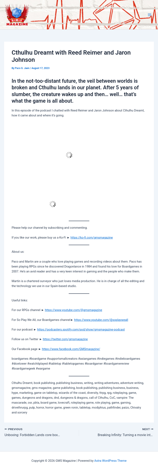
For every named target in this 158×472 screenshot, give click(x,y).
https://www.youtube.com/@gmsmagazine (73, 310)
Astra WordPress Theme (110, 461)
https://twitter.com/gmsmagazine (65, 339)
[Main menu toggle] (149, 14)
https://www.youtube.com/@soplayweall (101, 320)
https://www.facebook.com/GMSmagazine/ (71, 349)
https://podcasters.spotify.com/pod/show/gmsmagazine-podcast (81, 329)
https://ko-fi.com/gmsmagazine (92, 237)
